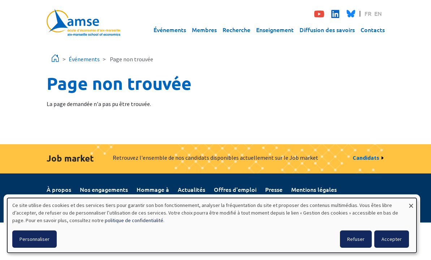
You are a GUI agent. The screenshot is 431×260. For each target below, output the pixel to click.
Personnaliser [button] (34, 239)
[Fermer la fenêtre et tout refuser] (411, 202)
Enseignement (275, 30)
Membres (204, 30)
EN (378, 13)
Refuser (356, 239)
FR (368, 13)
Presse (274, 189)
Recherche (236, 30)
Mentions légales (314, 189)
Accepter (392, 239)
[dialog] (212, 225)
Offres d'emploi (235, 189)
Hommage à (153, 189)
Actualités (191, 189)
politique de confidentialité (134, 220)
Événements (170, 30)
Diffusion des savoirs (327, 30)
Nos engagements (104, 189)
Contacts (373, 30)
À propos (59, 189)
